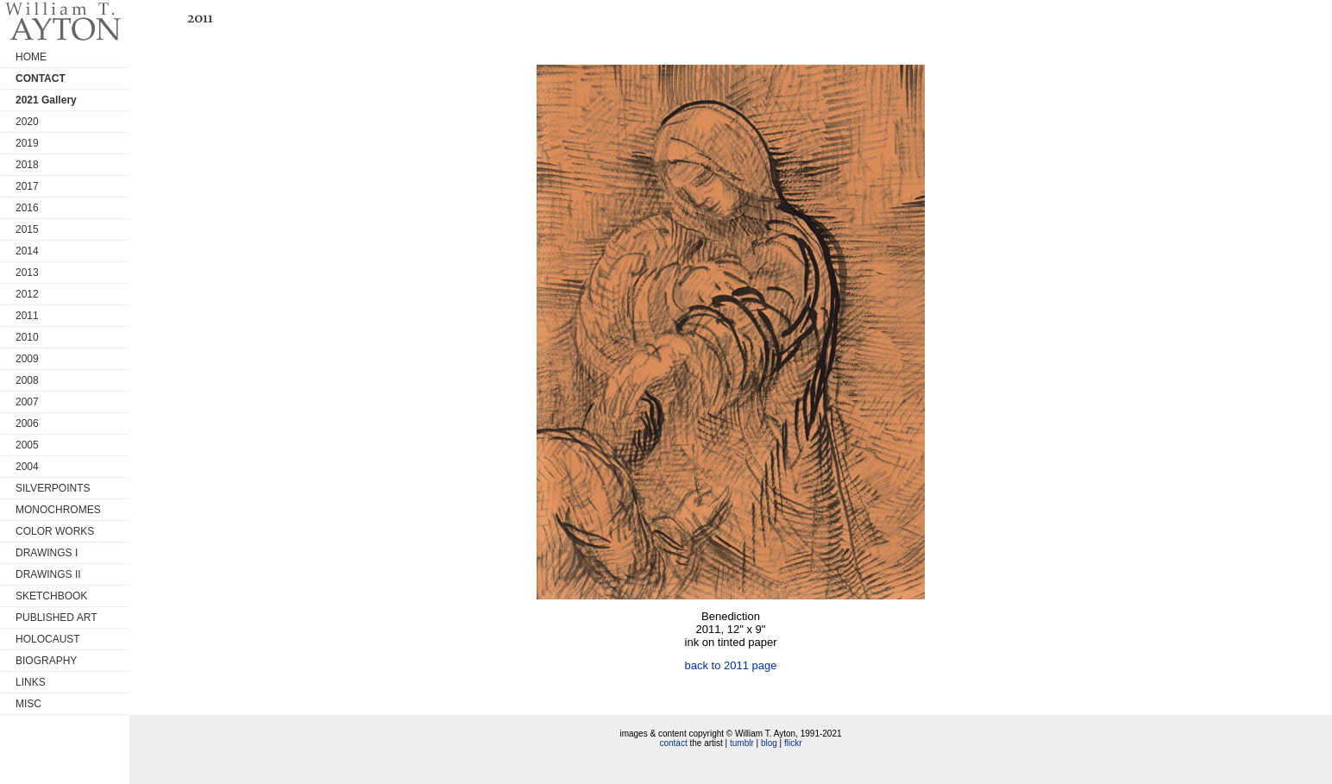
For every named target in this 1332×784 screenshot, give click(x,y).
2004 (27, 467)
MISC (28, 704)
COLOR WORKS (55, 531)
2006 (27, 423)
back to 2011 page (731, 665)
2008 (27, 380)
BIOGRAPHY (46, 661)
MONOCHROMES (58, 510)
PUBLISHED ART (56, 618)
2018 (27, 165)
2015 (27, 229)
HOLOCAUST (48, 639)
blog (769, 743)
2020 (27, 122)
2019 (27, 143)
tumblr (742, 743)
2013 (27, 273)
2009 (27, 359)
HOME (31, 57)
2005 (27, 445)
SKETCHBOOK (51, 596)
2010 (27, 337)
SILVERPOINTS (53, 488)
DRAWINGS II (48, 574)
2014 (27, 251)
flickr (793, 743)
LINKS (31, 682)
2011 (27, 316)
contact (673, 743)
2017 (27, 186)
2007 (27, 402)
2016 (27, 208)
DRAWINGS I (47, 553)
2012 (27, 294)
